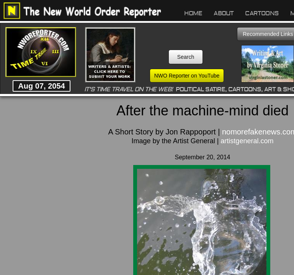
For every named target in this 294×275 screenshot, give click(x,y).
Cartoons (262, 13)
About (224, 13)
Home (193, 13)
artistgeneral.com (246, 141)
